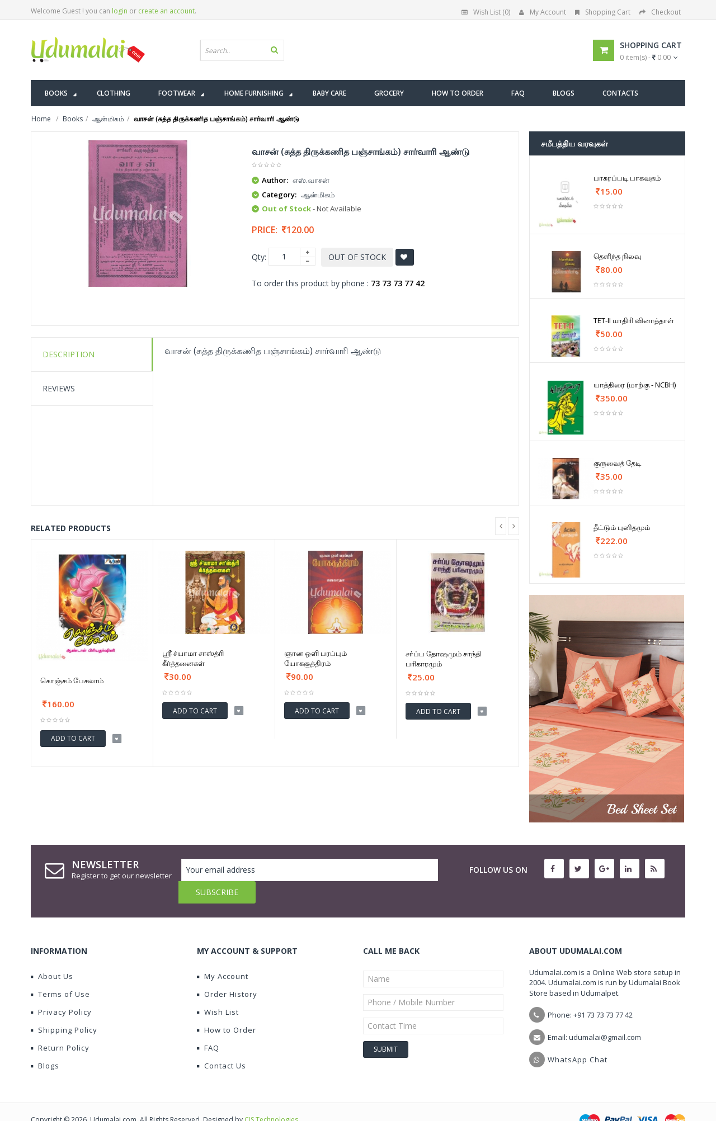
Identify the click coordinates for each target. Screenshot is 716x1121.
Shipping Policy (64, 1007)
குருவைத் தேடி (617, 463)
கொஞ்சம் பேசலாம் (71, 680)
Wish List (218, 990)
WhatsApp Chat (577, 1037)
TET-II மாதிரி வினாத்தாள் (633, 320)
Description (69, 354)
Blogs (45, 1043)
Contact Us (221, 1043)
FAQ (208, 1025)
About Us (52, 954)
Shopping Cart (602, 12)
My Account (542, 12)
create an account (166, 11)
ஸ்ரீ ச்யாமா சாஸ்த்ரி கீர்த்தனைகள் (193, 658)
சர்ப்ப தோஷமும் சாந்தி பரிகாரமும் (444, 659)
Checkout (660, 12)
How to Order (226, 1007)
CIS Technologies (271, 1097)
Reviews (59, 388)
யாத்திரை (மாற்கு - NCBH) (634, 385)
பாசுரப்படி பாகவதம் (627, 178)
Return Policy (60, 1025)
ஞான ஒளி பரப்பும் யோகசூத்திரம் (315, 658)
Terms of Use (60, 972)
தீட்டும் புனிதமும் (621, 527)
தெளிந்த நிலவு (617, 256)
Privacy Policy (61, 990)
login (120, 11)
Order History (227, 972)
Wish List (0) (485, 12)
